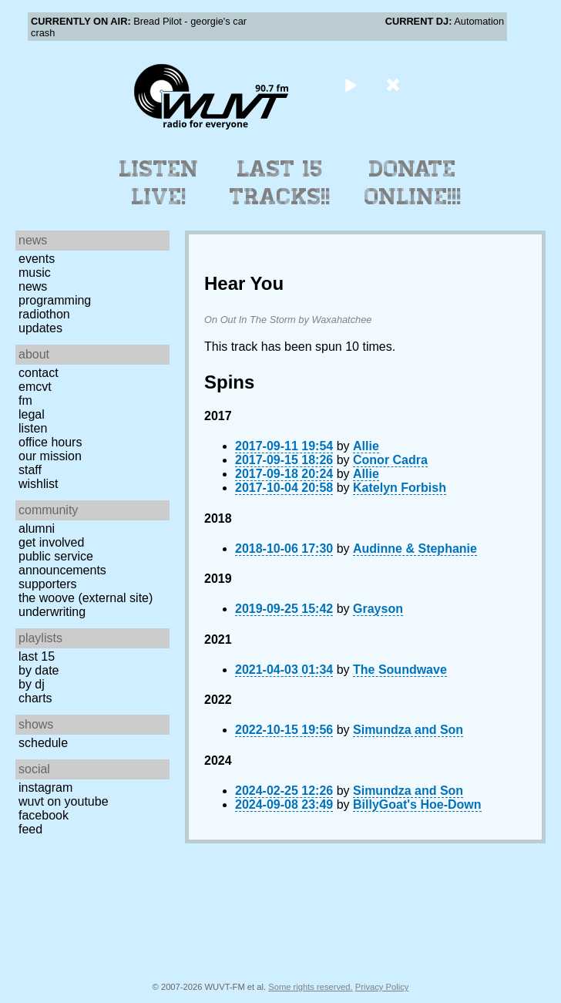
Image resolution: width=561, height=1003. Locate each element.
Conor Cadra (390, 459)
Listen (32, 428)
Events (36, 258)
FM (25, 400)
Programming (54, 300)
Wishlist (38, 483)
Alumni (36, 528)
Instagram (45, 787)
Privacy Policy (382, 986)
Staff (30, 469)
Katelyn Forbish (399, 487)
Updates (40, 328)
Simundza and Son (408, 729)
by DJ (31, 684)
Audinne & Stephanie (415, 548)
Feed (30, 829)
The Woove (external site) (85, 597)
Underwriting (52, 611)
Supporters (47, 584)
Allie (366, 446)
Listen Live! (159, 182)
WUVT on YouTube (63, 801)
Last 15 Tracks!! (280, 182)
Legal (31, 414)
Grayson (378, 608)
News (32, 286)
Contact (38, 372)
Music (34, 272)
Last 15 (36, 656)
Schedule (43, 742)
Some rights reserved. (310, 986)
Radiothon (44, 314)
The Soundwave (400, 669)
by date (38, 670)
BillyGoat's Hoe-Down (417, 804)
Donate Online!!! (413, 182)
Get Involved (51, 542)
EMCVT (35, 386)
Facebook (43, 815)
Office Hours (50, 442)
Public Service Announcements (62, 563)
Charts (35, 698)
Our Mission (50, 456)
